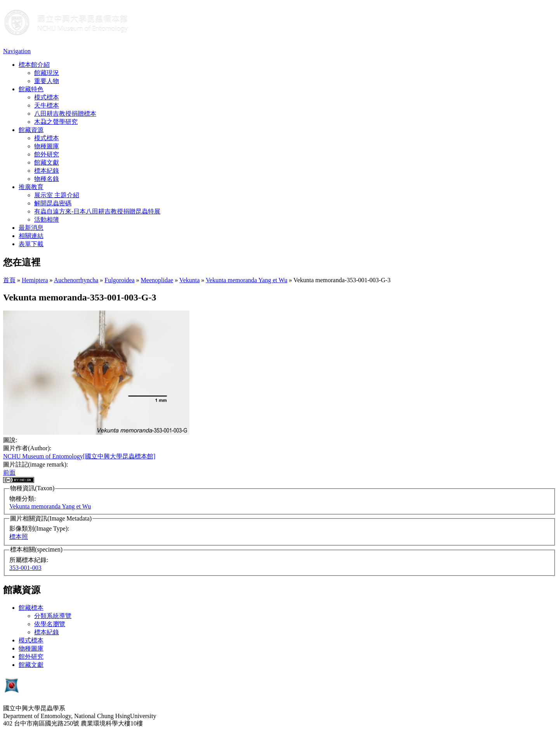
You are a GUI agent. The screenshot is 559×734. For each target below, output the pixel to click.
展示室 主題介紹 (56, 195)
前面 (9, 472)
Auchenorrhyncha (76, 280)
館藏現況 (46, 72)
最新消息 (31, 227)
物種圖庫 (46, 146)
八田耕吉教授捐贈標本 (65, 113)
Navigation (17, 51)
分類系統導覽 (52, 616)
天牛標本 (46, 105)
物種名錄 (46, 178)
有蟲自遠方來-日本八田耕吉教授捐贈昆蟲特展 (97, 211)
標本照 (18, 536)
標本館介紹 (34, 64)
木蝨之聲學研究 (56, 121)
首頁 (9, 280)
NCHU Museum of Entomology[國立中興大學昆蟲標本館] (79, 456)
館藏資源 (31, 130)
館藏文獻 (46, 162)
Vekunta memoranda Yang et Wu (246, 280)
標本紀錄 (46, 170)
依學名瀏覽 (49, 624)
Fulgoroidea (119, 280)
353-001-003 (25, 567)
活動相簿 (46, 219)
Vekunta (189, 280)
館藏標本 (31, 607)
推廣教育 (31, 187)
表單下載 (31, 244)
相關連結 (31, 236)
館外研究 (46, 154)
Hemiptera (35, 280)
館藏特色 (31, 89)
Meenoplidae (157, 280)
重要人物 (46, 81)
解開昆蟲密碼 (52, 203)
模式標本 (46, 97)
